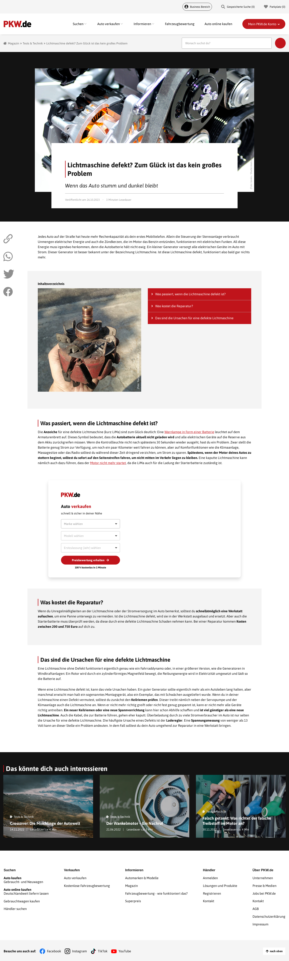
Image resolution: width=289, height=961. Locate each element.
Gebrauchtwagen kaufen (22, 901)
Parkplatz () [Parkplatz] (274, 7)
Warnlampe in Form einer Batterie (189, 432)
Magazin (13, 43)
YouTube (125, 950)
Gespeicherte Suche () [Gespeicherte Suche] (238, 7)
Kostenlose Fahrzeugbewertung (87, 885)
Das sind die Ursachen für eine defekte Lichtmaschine (194, 318)
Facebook (54, 950)
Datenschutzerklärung (269, 916)
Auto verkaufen (75, 878)
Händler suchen (15, 908)
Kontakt (208, 900)
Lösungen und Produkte (220, 885)
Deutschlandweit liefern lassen (26, 891)
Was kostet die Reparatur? (174, 306)
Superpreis (133, 900)
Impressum (260, 923)
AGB (256, 908)
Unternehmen (263, 878)
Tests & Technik (33, 43)
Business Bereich (197, 7)
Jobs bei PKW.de (264, 893)
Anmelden (210, 878)
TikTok (102, 950)
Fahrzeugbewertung (179, 24)
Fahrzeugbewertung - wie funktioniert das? (156, 893)
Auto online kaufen (218, 24)
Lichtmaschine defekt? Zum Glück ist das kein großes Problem (87, 43)
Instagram (79, 950)
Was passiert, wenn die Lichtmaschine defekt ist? (190, 294)
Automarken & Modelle (142, 878)
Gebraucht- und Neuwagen (26, 880)
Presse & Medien (264, 885)
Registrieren (212, 893)
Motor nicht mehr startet (108, 463)
